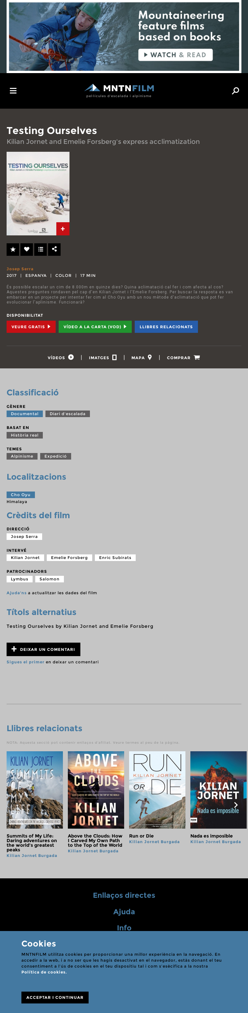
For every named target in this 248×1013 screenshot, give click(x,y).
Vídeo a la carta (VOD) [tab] (95, 326)
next (236, 805)
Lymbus (19, 578)
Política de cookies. (44, 972)
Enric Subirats (115, 557)
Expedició (55, 456)
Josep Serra (20, 268)
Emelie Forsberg (69, 557)
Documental (25, 413)
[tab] (62, 228)
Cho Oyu (21, 494)
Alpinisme (22, 456)
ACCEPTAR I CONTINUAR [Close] (55, 997)
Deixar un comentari (43, 649)
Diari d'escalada (68, 413)
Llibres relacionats (166, 326)
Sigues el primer (25, 661)
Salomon (50, 578)
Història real (25, 435)
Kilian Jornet (25, 557)
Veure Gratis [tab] (31, 326)
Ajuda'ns (17, 592)
